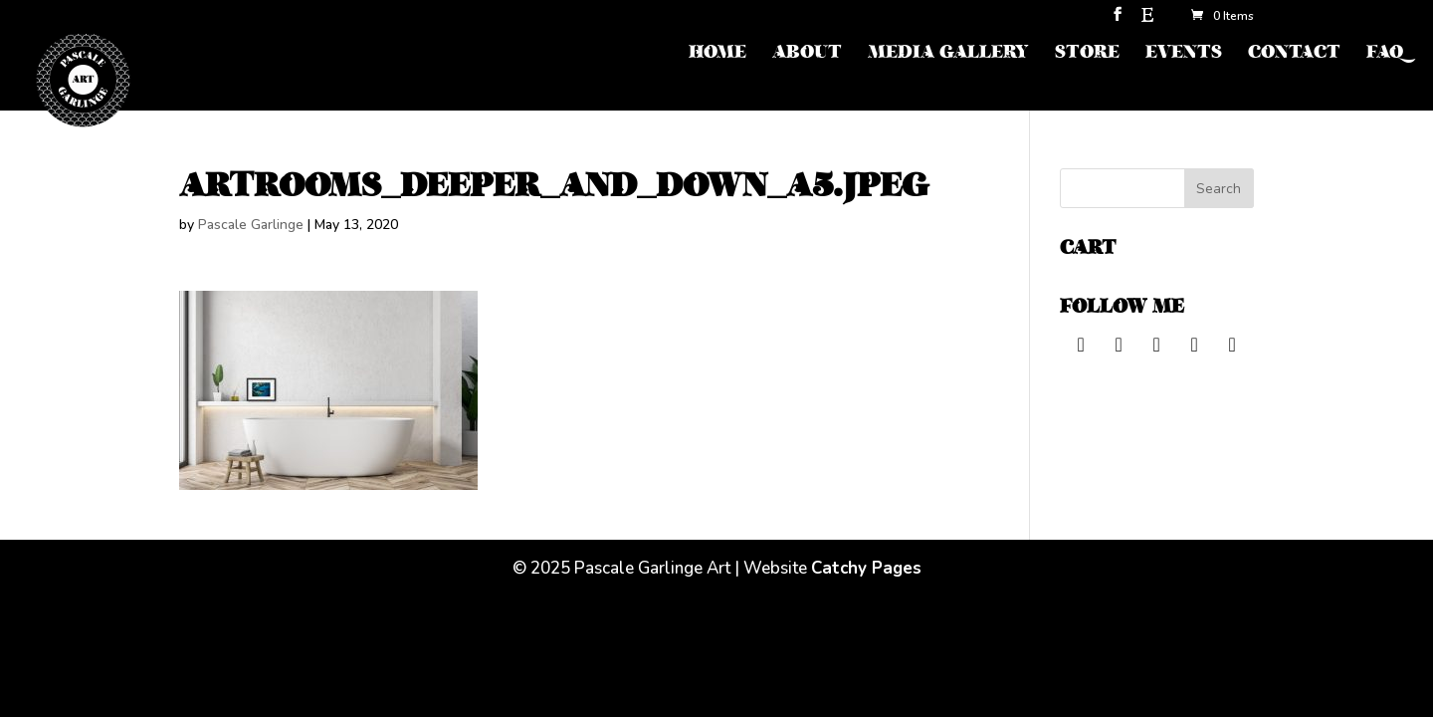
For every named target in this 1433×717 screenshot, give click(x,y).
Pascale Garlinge (251, 224)
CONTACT (1294, 54)
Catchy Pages (866, 568)
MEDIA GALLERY (948, 54)
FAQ (1384, 54)
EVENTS (1183, 54)
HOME (717, 54)
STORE (1087, 54)
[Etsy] (1147, 20)
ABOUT (807, 54)
